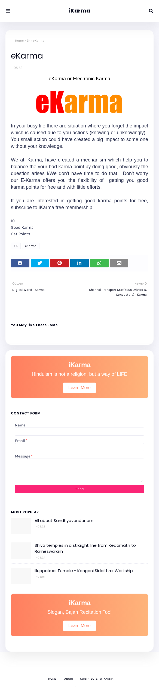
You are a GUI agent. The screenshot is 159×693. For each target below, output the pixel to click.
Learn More (79, 387)
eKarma (30, 246)
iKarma (79, 10)
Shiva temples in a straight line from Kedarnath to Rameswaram (85, 548)
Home (19, 40)
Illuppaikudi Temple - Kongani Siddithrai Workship (84, 570)
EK (28, 40)
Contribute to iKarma (97, 678)
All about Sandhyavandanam (64, 520)
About (69, 678)
